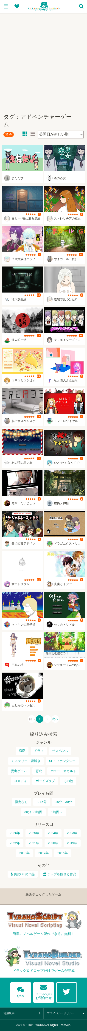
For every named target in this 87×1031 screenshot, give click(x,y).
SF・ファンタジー (62, 761)
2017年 (43, 853)
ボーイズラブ (45, 781)
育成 (39, 771)
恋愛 (22, 751)
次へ (55, 719)
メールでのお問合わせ (44, 991)
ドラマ (39, 751)
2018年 (24, 853)
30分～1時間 (33, 812)
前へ (32, 719)
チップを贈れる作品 (61, 874)
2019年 (72, 843)
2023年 (72, 833)
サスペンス (60, 751)
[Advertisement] (43, 61)
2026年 (15, 833)
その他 (68, 781)
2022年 (15, 843)
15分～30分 (63, 802)
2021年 (34, 843)
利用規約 (8, 1013)
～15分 (41, 802)
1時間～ (57, 812)
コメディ (20, 781)
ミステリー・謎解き (25, 761)
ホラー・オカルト (63, 771)
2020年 (53, 843)
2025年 (34, 833)
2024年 (53, 833)
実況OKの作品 (23, 874)
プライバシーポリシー (61, 1013)
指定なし (21, 802)
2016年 (62, 853)
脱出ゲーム (19, 771)
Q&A (21, 991)
